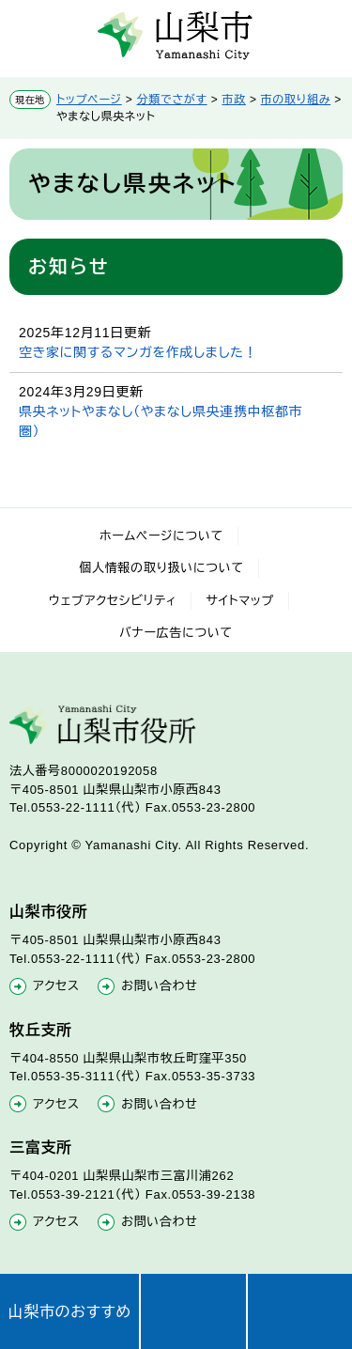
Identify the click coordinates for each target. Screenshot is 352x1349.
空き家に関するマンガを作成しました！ (138, 352)
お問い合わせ (159, 986)
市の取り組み (296, 99)
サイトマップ (240, 601)
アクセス (56, 986)
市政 (233, 99)
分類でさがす (172, 99)
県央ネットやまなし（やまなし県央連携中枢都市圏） (161, 421)
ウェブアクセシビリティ (113, 601)
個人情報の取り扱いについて (161, 568)
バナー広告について (176, 633)
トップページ (89, 99)
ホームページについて (161, 536)
